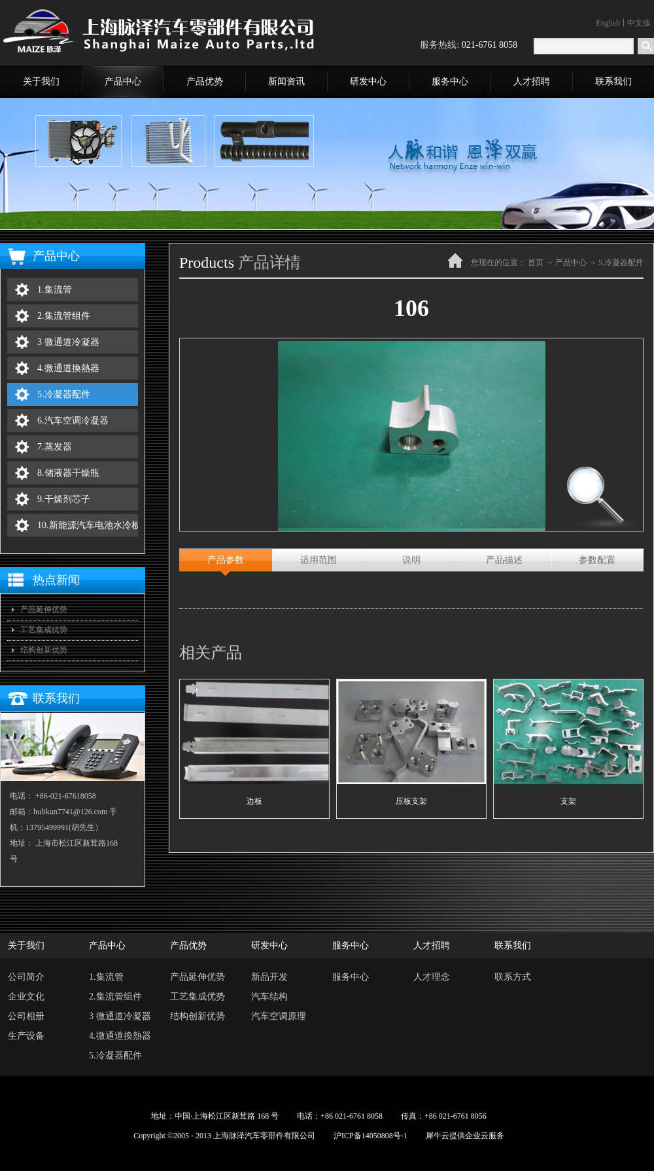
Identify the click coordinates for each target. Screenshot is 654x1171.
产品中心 (571, 262)
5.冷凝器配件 (621, 262)
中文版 (639, 22)
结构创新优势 (43, 650)
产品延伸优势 (43, 609)
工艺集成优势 (43, 629)
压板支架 (411, 801)
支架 (568, 801)
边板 (254, 801)
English (608, 22)
